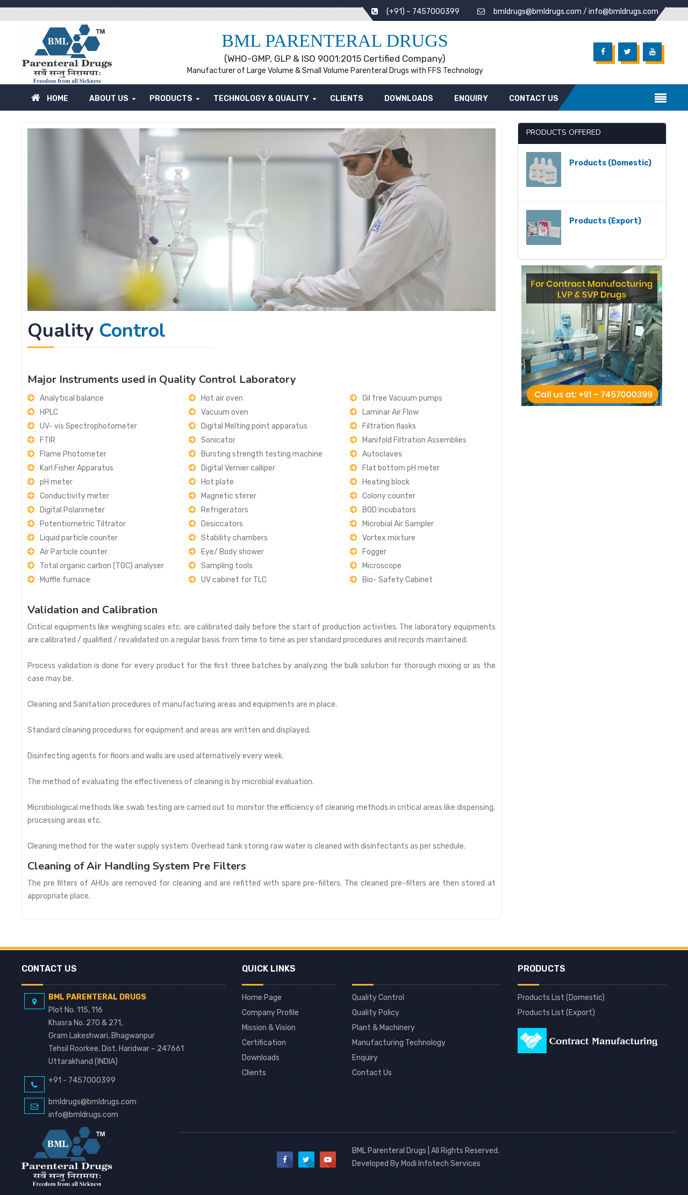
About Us (108, 98)
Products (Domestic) (610, 163)
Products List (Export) (556, 1013)
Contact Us (533, 98)
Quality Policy (375, 1013)
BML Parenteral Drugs (334, 40)
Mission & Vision (269, 1028)
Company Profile (270, 1013)
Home (49, 98)
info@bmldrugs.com (623, 11)
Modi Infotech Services (441, 1163)
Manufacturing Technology (399, 1043)
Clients (346, 98)
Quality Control (378, 998)
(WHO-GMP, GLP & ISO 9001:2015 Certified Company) (335, 58)
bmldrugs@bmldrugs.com (537, 11)
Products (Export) (605, 221)
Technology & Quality (261, 98)
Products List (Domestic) (561, 998)
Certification (264, 1043)
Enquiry (471, 98)
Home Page (262, 998)
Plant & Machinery (383, 1028)
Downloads (408, 98)
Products (170, 98)
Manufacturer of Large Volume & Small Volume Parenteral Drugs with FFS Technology (335, 70)
